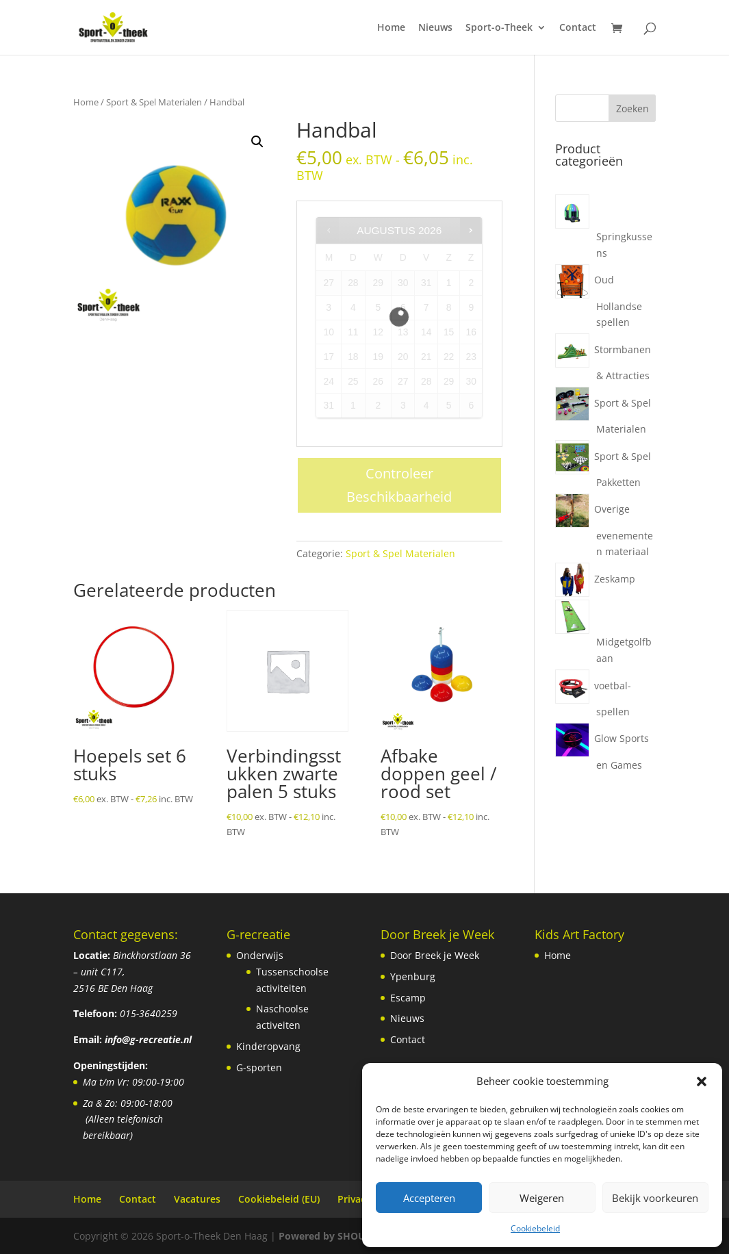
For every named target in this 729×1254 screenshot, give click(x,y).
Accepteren (429, 1198)
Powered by (340, 1235)
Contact (577, 28)
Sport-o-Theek (499, 28)
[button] (701, 1081)
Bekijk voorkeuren (655, 1198)
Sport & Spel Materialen (154, 102)
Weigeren (542, 1198)
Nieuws (435, 28)
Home (391, 28)
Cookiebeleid (535, 1228)
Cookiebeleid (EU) (279, 1198)
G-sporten (259, 1067)
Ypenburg (412, 976)
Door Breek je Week (434, 955)
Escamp (408, 997)
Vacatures (197, 1198)
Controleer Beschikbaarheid (399, 485)
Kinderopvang (268, 1046)
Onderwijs (259, 955)
